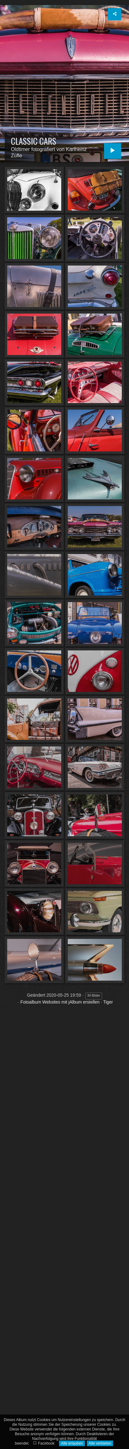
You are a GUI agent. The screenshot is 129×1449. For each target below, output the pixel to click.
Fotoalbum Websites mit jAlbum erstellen (59, 1002)
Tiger (108, 1002)
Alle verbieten (100, 1443)
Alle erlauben (72, 1443)
